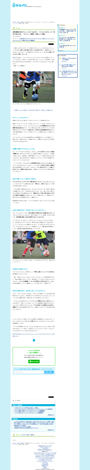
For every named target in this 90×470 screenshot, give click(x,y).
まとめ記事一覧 (60, 50)
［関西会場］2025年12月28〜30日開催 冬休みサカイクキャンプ (26, 427)
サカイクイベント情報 (45, 454)
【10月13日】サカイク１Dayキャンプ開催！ (22, 426)
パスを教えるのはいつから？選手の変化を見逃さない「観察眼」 (26, 407)
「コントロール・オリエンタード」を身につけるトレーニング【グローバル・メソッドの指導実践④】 (33, 409)
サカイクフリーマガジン (45, 455)
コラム (18, 22)
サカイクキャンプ (29, 38)
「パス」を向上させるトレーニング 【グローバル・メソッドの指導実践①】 (29, 412)
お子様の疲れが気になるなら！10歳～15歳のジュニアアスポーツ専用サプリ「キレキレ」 (69, 73)
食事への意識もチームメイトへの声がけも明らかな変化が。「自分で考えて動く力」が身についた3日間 (33, 422)
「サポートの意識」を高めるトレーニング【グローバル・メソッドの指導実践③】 (29, 410)
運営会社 (45, 467)
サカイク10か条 (45, 463)
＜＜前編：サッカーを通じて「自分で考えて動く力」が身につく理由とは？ (33, 110)
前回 (14, 57)
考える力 (22, 22)
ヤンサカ (45, 461)
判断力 (24, 40)
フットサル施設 (45, 460)
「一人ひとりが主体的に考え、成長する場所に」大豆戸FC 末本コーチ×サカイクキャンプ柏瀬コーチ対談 (34, 421)
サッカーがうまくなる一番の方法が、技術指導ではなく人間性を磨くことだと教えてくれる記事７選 (67, 39)
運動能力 (33, 40)
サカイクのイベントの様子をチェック (45, 450)
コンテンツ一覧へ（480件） (27, 434)
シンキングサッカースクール (45, 457)
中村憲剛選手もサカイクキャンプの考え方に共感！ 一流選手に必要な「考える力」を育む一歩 (67, 31)
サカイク (14, 22)
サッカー (35, 38)
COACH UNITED (45, 452)
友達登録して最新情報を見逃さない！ (45, 449)
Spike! (45, 456)
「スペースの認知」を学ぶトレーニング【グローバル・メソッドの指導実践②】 (29, 411)
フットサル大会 (45, 458)
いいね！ (45, 448)
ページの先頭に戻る (45, 468)
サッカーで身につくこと (44, 38)
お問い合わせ (45, 462)
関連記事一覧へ (51, 414)
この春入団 (21, 38)
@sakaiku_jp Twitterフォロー (45, 446)
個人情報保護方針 (45, 464)
